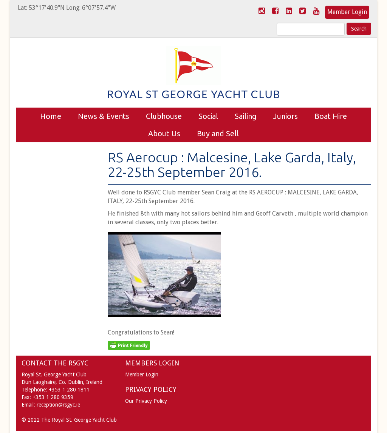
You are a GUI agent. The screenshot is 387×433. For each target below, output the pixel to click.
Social (208, 116)
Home (50, 116)
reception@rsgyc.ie (58, 405)
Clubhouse (164, 116)
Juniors (285, 116)
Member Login (347, 11)
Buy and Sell (218, 133)
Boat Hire (330, 116)
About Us (164, 133)
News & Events (103, 116)
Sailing (246, 116)
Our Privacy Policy (146, 401)
